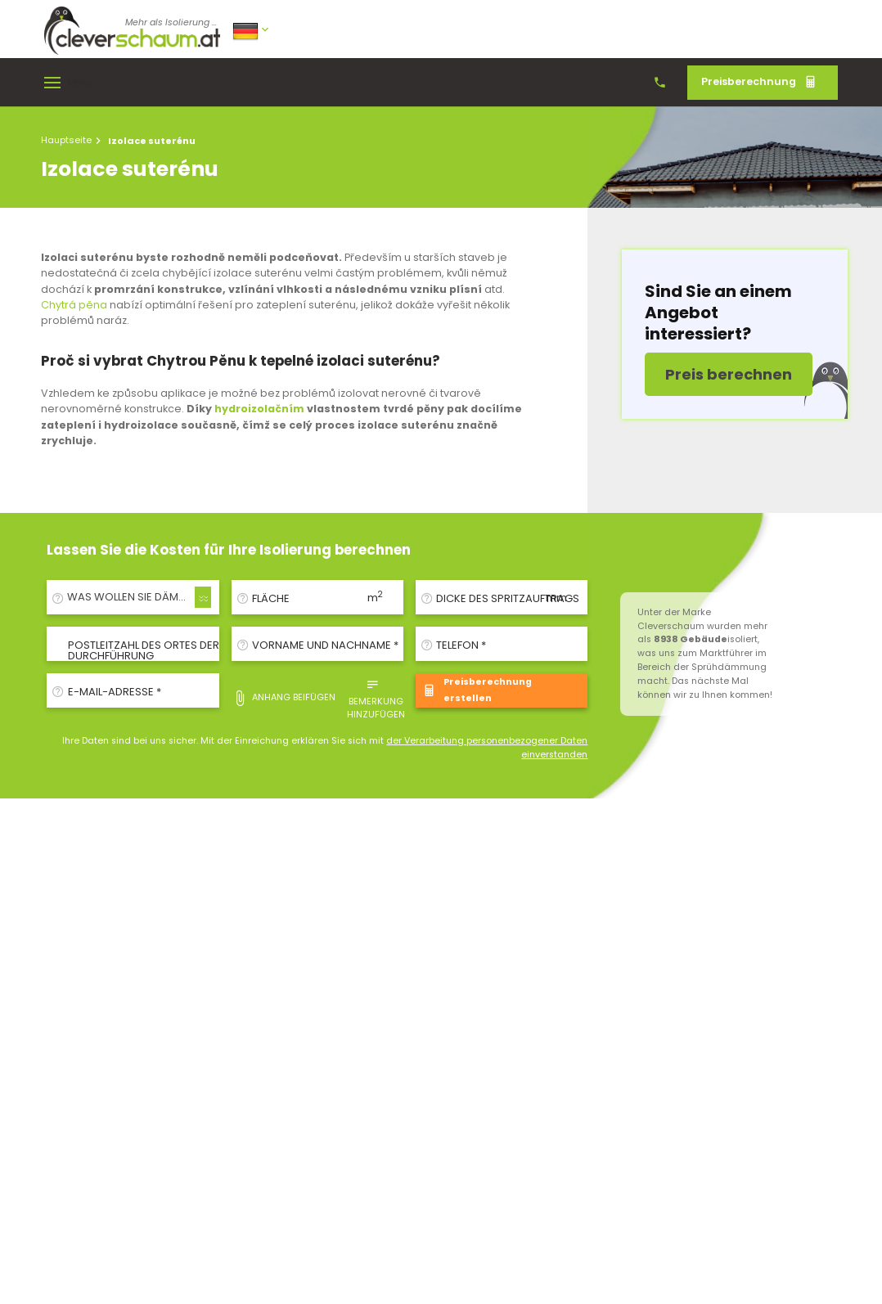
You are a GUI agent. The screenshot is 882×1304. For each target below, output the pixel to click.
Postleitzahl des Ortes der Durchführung (143, 650)
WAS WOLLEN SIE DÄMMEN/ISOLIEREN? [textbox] (136, 597)
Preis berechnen (728, 374)
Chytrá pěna (74, 305)
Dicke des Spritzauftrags (507, 598)
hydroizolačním (259, 409)
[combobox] (133, 597)
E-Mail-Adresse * (114, 691)
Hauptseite (66, 140)
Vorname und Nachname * (325, 645)
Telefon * (461, 645)
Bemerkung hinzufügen (376, 698)
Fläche (271, 598)
